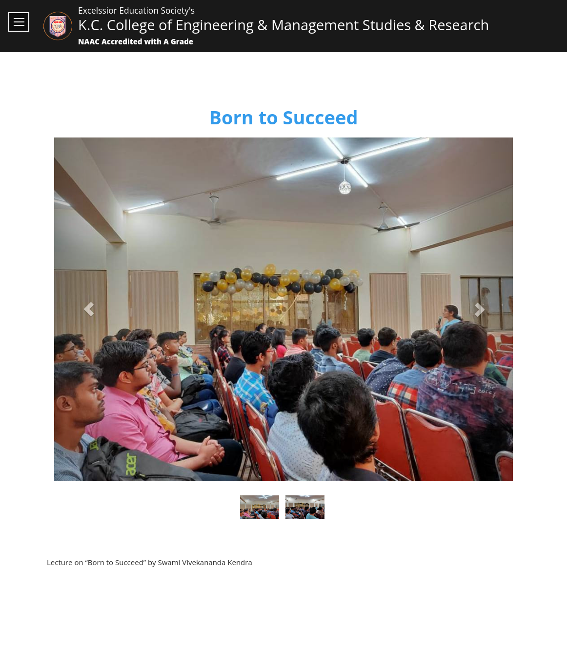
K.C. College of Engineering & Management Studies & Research (283, 24)
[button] (88, 309)
